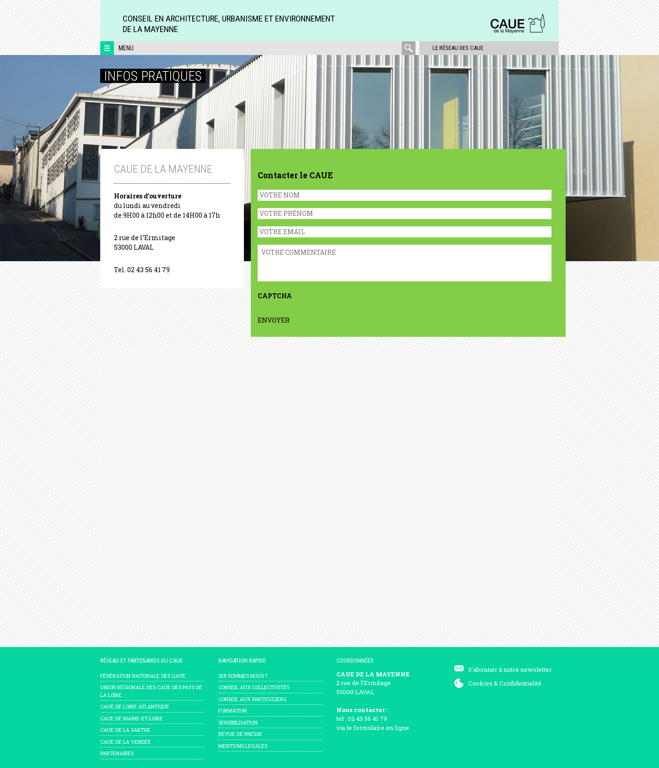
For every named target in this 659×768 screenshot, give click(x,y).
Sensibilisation (238, 722)
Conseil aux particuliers (252, 699)
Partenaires (117, 753)
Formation (232, 710)
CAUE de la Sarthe (125, 729)
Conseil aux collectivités (253, 687)
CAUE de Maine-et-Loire (131, 718)
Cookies (480, 683)
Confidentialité (520, 683)
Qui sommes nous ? (242, 675)
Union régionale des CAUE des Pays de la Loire (151, 691)
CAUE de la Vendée (125, 741)
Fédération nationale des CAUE (142, 675)
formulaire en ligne (381, 728)
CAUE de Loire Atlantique (134, 706)
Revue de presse (240, 733)
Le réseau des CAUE (454, 47)
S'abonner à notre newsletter (510, 669)
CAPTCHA (275, 296)
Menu (126, 48)
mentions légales (242, 745)
